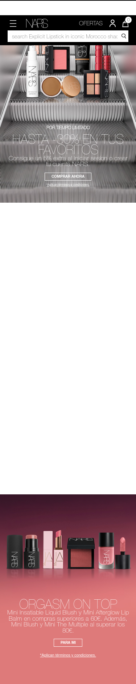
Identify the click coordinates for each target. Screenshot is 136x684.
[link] (37, 23)
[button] (13, 23)
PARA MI (68, 642)
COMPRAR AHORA (68, 176)
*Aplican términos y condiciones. (68, 184)
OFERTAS (91, 23)
